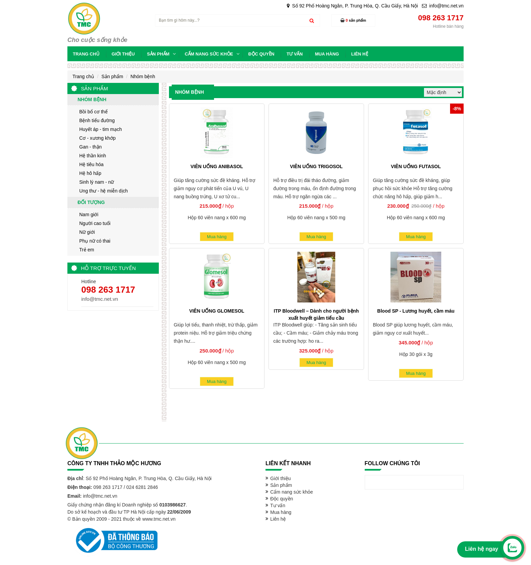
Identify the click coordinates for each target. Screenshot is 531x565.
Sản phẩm (112, 76)
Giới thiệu (280, 478)
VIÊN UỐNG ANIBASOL (216, 166)
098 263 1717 (108, 290)
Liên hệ (278, 519)
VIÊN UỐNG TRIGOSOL (316, 166)
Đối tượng (91, 202)
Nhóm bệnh (142, 76)
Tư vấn (277, 505)
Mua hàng (217, 236)
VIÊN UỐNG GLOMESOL (217, 311)
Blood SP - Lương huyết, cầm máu (415, 311)
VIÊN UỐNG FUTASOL (416, 166)
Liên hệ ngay (481, 549)
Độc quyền (281, 498)
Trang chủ (83, 76)
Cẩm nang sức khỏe (291, 492)
